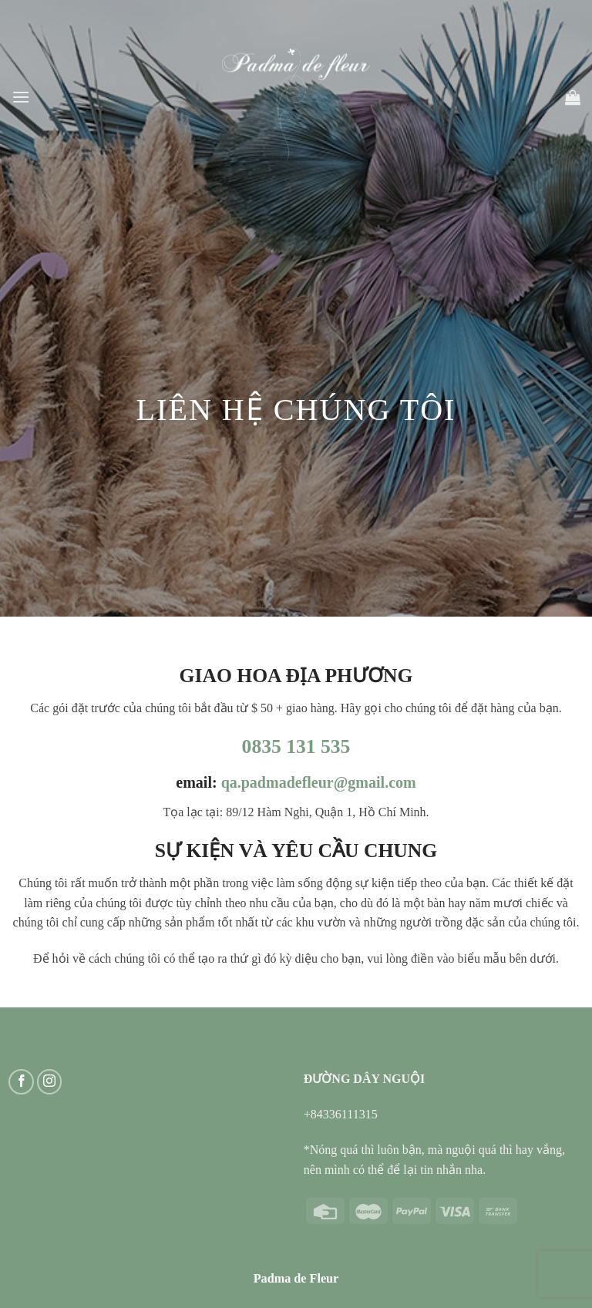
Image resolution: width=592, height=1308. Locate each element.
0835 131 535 (296, 746)
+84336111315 (341, 1114)
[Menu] (21, 97)
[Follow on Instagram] (49, 1081)
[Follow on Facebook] (21, 1081)
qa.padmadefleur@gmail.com (318, 782)
